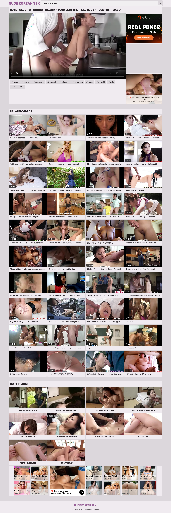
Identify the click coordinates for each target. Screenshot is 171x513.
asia (112, 82)
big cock (65, 82)
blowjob (53, 82)
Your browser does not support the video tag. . (67, 46)
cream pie (39, 82)
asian (16, 82)
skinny (27, 82)
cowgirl (101, 82)
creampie (79, 82)
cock (91, 82)
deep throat (19, 86)
